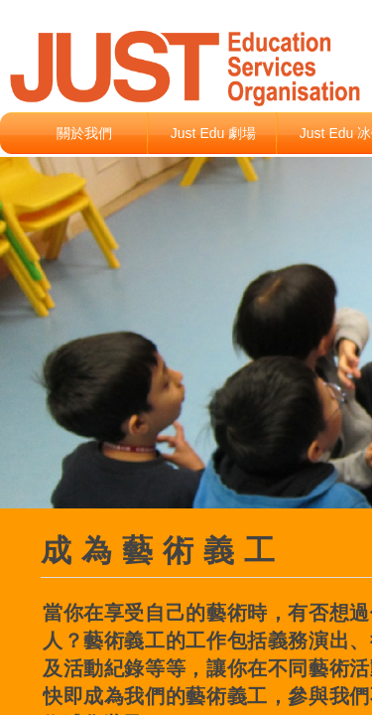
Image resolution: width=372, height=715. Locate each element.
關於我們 (84, 133)
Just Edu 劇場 (213, 133)
